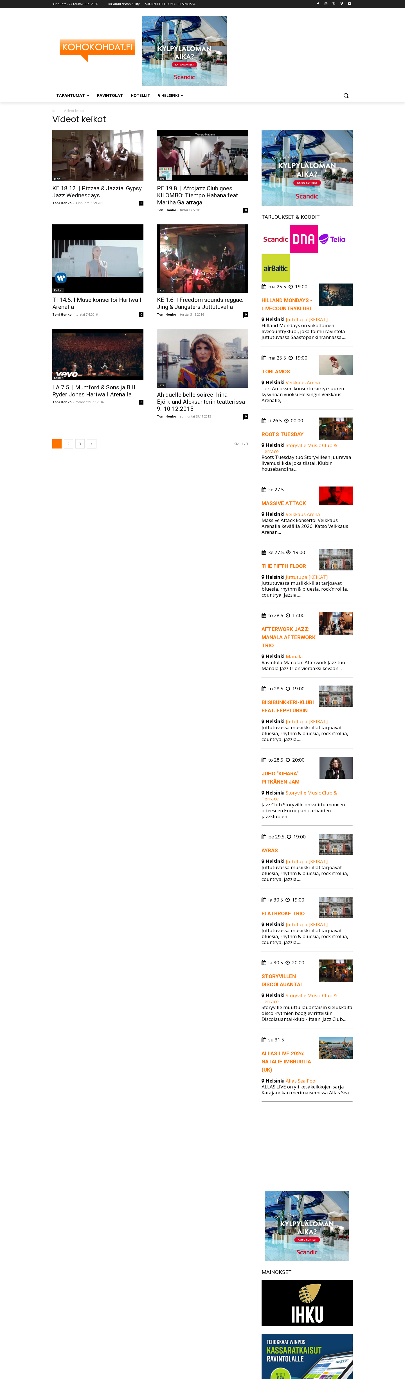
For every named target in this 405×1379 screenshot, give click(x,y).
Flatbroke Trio (283, 913)
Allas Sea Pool (301, 1080)
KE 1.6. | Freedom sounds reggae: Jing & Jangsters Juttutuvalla (200, 303)
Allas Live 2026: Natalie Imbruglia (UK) (286, 1061)
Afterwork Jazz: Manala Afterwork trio (289, 637)
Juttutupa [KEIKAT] (307, 319)
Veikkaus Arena (303, 382)
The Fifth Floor (284, 566)
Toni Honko (61, 203)
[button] (346, 95)
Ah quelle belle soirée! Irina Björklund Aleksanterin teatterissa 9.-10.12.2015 (201, 401)
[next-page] (91, 443)
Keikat (58, 290)
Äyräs (270, 850)
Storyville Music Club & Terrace (299, 448)
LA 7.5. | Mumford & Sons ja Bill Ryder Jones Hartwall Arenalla (93, 391)
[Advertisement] (307, 1145)
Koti (55, 110)
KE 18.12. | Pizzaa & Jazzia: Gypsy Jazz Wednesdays (97, 192)
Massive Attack (284, 503)
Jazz (57, 179)
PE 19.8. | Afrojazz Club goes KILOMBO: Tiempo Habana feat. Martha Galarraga (198, 195)
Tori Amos (276, 371)
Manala (294, 656)
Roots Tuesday (282, 434)
